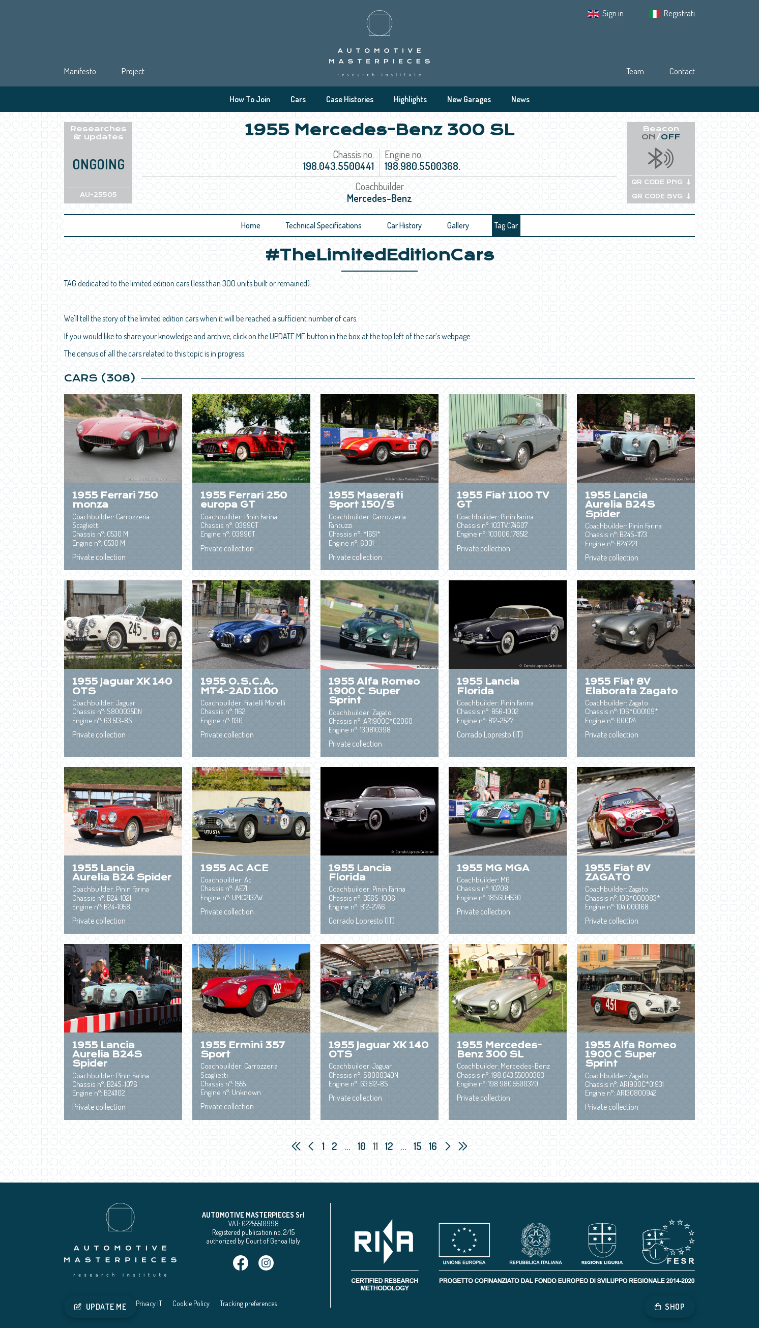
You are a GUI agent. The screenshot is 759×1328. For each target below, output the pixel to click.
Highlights (410, 99)
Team (635, 71)
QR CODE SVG (661, 196)
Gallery (458, 225)
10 (363, 1146)
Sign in (613, 13)
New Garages (469, 99)
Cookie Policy (191, 1303)
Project (133, 71)
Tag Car (506, 225)
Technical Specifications (324, 225)
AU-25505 (98, 194)
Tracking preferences (248, 1303)
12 (390, 1146)
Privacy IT (149, 1303)
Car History (404, 225)
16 (434, 1146)
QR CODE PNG (660, 182)
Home (250, 225)
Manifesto (80, 71)
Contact (682, 71)
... (347, 1146)
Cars (298, 99)
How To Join (249, 99)
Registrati (679, 13)
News (520, 99)
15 (419, 1146)
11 (376, 1146)
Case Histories (349, 99)
